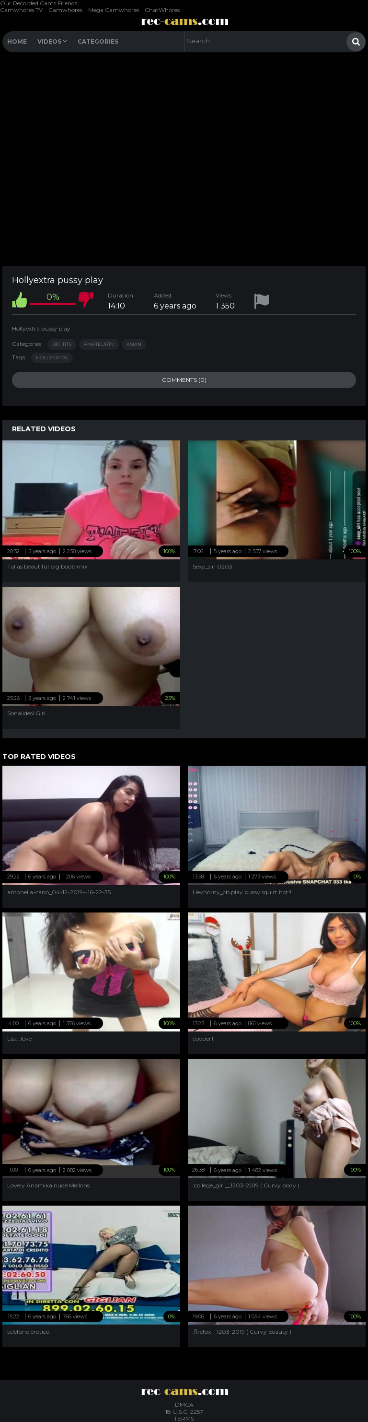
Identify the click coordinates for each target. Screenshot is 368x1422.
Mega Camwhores (113, 9)
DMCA (184, 1404)
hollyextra (52, 358)
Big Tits (61, 344)
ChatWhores (162, 9)
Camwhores (65, 9)
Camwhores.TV (21, 9)
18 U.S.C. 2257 (184, 1411)
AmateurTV (99, 344)
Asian (133, 344)
